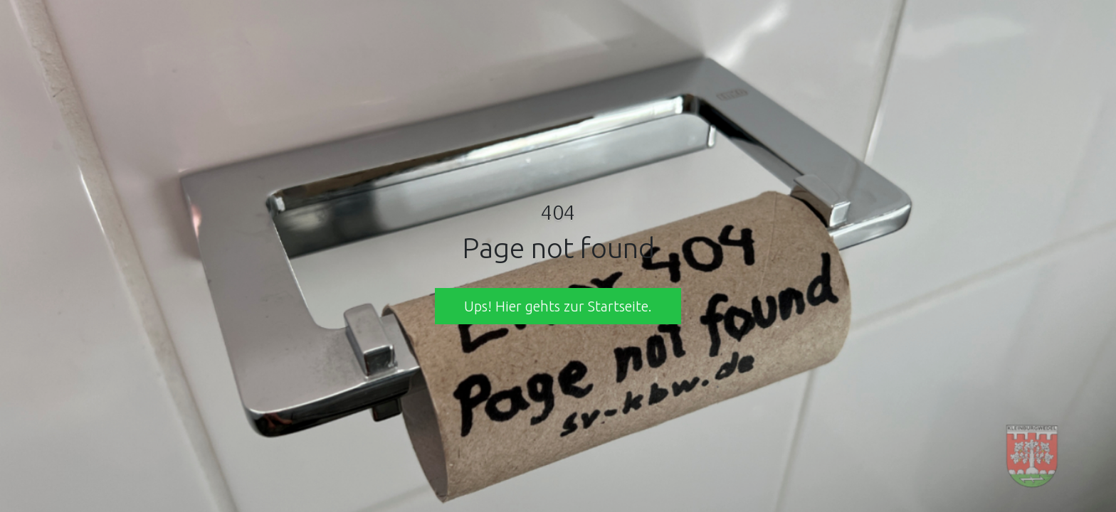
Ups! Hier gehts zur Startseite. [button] (558, 306)
